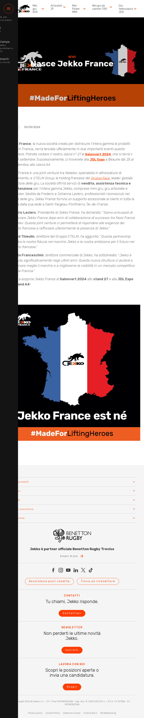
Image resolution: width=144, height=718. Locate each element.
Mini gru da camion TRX (103, 7)
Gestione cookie (71, 712)
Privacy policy (35, 712)
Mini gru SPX (40, 9)
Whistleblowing (108, 712)
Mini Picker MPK (81, 9)
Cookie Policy (53, 712)
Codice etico (90, 712)
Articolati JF (60, 7)
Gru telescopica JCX (128, 9)
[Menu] (8, 8)
